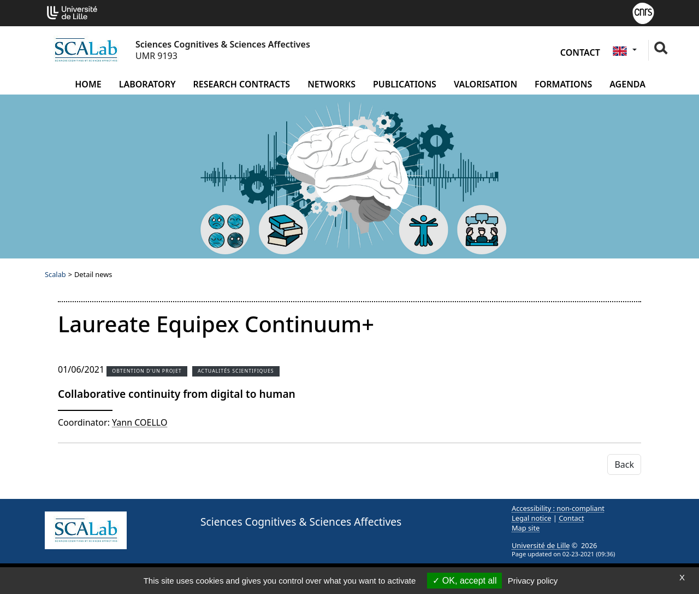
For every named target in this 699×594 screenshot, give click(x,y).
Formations (563, 84)
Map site (526, 528)
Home (88, 84)
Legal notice (532, 518)
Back (624, 464)
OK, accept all (464, 580)
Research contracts (242, 84)
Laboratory (147, 84)
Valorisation (485, 84)
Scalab (55, 274)
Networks (331, 84)
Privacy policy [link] (533, 580)
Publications (404, 84)
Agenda (627, 84)
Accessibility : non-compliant (558, 508)
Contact (580, 52)
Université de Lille (541, 545)
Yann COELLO (139, 422)
